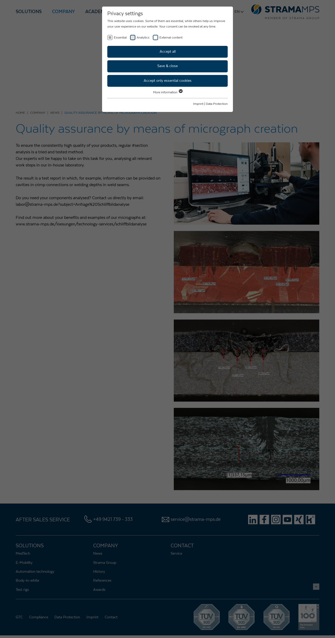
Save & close (167, 66)
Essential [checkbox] (120, 37)
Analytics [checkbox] (143, 37)
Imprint (198, 104)
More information (167, 92)
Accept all (168, 52)
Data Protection (217, 104)
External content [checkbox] (170, 37)
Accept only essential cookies (168, 81)
